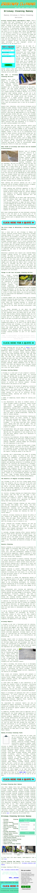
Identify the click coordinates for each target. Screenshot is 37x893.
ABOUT (23, 7)
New (13, 882)
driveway (18, 22)
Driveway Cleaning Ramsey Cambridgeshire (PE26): (16, 20)
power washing (12, 107)
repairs (19, 726)
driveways (12, 82)
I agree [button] (23, 886)
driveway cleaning (25, 28)
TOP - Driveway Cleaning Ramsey (10, 869)
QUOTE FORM (22, 772)
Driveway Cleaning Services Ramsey (16, 816)
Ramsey (28, 347)
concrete (18, 53)
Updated (16, 882)
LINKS (19, 7)
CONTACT (27, 7)
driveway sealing (12, 469)
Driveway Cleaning (8, 882)
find (6, 787)
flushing (25, 268)
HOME (16, 7)
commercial (17, 315)
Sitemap (2, 882)
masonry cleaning (6, 590)
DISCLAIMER (32, 7)
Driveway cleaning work (8, 347)
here (8, 813)
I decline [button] (28, 886)
